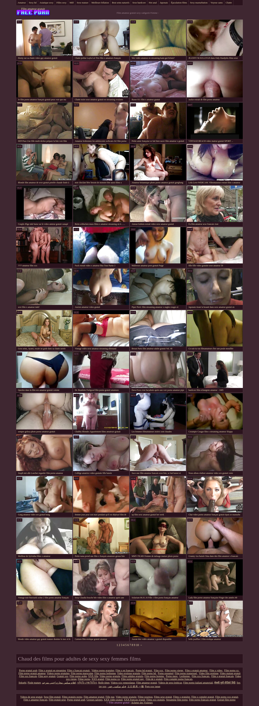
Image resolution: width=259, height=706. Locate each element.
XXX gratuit (98, 679)
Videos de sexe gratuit (31, 697)
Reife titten (104, 682)
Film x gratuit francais (222, 676)
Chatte (229, 2)
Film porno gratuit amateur (32, 673)
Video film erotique (209, 673)
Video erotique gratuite (128, 673)
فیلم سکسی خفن (117, 686)
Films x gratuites (181, 697)
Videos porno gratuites (58, 673)
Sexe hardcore (139, 2)
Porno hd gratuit (144, 670)
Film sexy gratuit (47, 676)
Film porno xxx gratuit (226, 697)
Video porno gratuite (109, 676)
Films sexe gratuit (163, 697)
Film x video (216, 670)
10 (137, 645)
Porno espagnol (166, 673)
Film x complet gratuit (202, 697)
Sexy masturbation (199, 2)
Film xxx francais (28, 676)
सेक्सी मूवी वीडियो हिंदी (224, 682)
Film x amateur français (35, 699)
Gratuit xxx (62, 676)
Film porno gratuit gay (132, 679)
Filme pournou (145, 697)
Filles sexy (61, 2)
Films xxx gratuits (155, 699)
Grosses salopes (95, 699)
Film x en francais (124, 670)
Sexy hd (32, 2)
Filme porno (84, 679)
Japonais (164, 2)
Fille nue (110, 697)
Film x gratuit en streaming (52, 670)
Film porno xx (231, 670)
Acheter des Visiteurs (142, 702)
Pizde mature (34, 682)
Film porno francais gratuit (202, 699)
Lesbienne (185, 676)
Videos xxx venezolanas (123, 682)
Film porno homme (155, 676)
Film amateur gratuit (33, 8)
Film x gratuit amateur (196, 670)
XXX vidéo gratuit (113, 699)
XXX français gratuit (134, 699)
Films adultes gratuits (132, 676)
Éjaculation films (179, 2)
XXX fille (93, 676)
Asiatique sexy (46, 2)
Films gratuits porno (72, 697)
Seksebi (22, 682)
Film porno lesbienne (105, 673)
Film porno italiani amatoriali (198, 682)
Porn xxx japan (152, 686)
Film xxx (159, 670)
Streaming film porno (177, 699)
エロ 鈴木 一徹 (135, 686)
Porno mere (172, 676)
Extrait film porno (226, 699)
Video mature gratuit (230, 673)
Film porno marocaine (82, 673)
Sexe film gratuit (52, 697)
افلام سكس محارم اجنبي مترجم (59, 682)
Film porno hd (149, 673)
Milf (72, 2)
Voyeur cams (217, 2)
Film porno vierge (174, 670)
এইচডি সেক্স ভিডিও (87, 682)
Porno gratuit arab (28, 670)
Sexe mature (82, 2)
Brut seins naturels (120, 2)
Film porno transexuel (186, 673)
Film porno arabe (78, 676)
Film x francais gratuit (78, 670)
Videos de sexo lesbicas (170, 682)
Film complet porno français (178, 679)
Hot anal (153, 2)
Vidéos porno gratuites (103, 670)
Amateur (22, 2)
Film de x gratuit (154, 679)
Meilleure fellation (100, 2)
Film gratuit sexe (57, 699)
